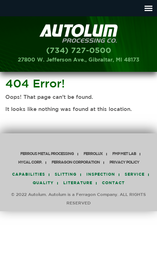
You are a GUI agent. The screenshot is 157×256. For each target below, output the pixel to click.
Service (135, 175)
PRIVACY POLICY (124, 162)
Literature (77, 183)
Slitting (66, 175)
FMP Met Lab (124, 154)
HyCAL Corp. (30, 162)
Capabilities (28, 175)
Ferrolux (93, 154)
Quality (43, 183)
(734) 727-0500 (78, 50)
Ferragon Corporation (76, 162)
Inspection (100, 175)
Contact (113, 183)
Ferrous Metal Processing (47, 154)
